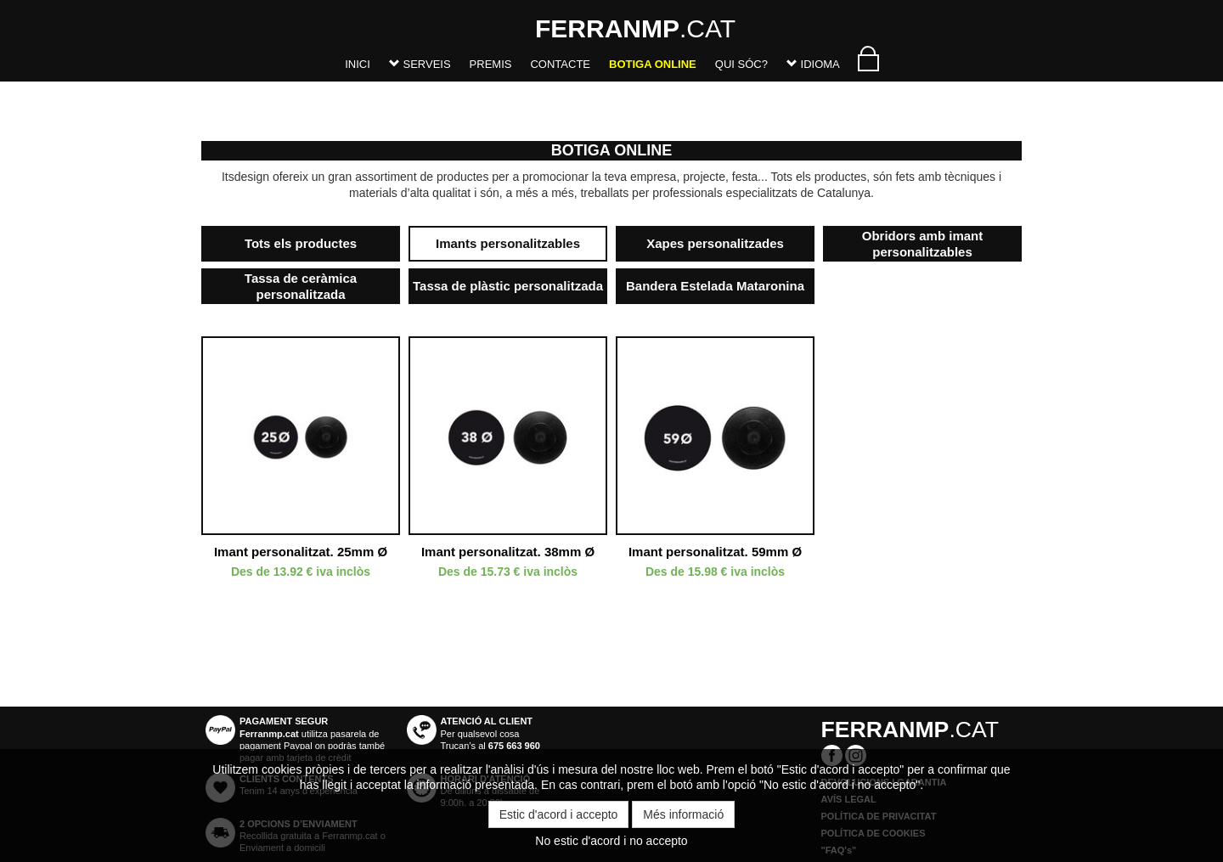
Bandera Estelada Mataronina (715, 286)
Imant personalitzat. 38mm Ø (508, 551)
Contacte (560, 64)
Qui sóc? (741, 64)
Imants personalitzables (508, 243)
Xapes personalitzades (715, 243)
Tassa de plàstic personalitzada (508, 286)
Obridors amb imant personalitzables (922, 244)
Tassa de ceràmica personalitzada (301, 286)
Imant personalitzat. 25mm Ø (300, 551)
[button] (420, 68)
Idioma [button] (813, 64)
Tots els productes (301, 243)
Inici (357, 64)
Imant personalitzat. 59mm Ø (715, 551)
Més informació (683, 814)
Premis (491, 64)
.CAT (556, 28)
